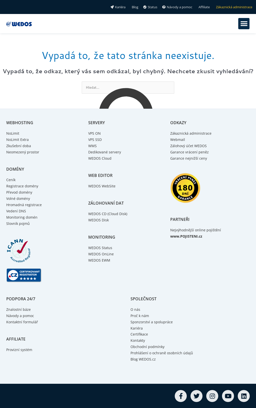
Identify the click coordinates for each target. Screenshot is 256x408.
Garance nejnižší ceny (189, 158)
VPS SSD (95, 139)
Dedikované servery (105, 152)
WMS (92, 146)
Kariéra (136, 327)
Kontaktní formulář (22, 321)
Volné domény (18, 198)
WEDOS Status (100, 247)
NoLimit (13, 133)
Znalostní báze (18, 309)
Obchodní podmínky (148, 346)
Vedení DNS (16, 210)
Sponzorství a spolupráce (152, 321)
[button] (244, 23)
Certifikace (139, 334)
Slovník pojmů (18, 223)
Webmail (178, 139)
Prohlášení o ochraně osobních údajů (162, 352)
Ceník (11, 179)
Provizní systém (20, 349)
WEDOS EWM (99, 260)
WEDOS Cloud (100, 158)
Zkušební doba (19, 146)
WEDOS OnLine (101, 254)
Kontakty (138, 340)
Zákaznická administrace (191, 133)
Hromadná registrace (24, 204)
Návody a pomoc (21, 315)
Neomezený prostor (23, 152)
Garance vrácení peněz (189, 152)
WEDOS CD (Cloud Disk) (108, 213)
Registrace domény (22, 186)
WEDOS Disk (99, 220)
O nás (135, 309)
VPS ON (95, 133)
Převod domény (20, 192)
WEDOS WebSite (102, 186)
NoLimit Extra (18, 139)
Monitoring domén (22, 217)
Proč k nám (140, 315)
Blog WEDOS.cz (143, 358)
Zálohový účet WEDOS (189, 146)
